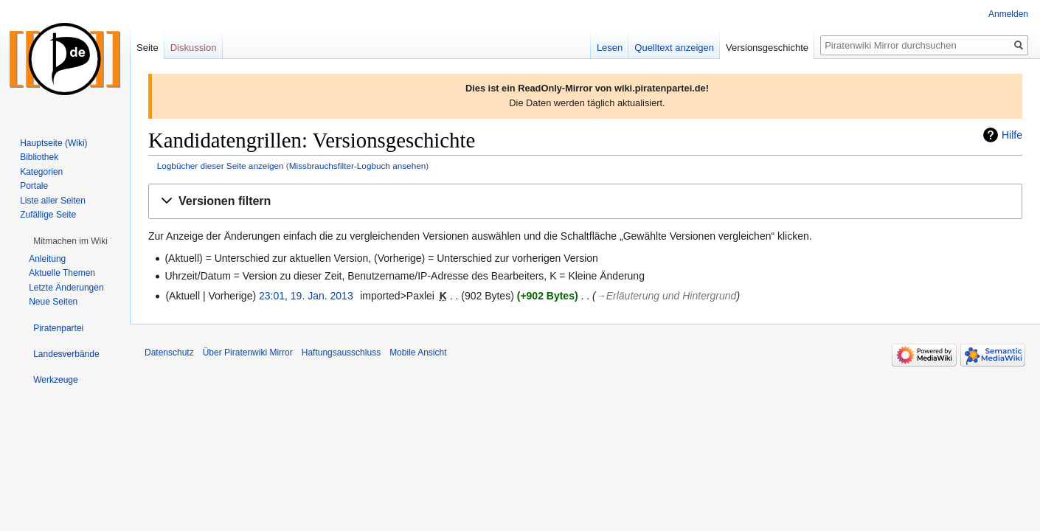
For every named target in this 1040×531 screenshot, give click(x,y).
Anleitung (47, 259)
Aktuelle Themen (62, 273)
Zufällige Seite (48, 214)
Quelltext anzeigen (674, 47)
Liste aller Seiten (53, 200)
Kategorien (41, 172)
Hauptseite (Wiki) (53, 143)
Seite (147, 47)
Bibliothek (39, 157)
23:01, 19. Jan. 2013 (306, 296)
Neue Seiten (53, 301)
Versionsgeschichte (767, 47)
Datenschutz (169, 352)
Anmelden (1008, 14)
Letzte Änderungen (66, 287)
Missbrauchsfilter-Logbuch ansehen (357, 165)
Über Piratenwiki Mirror (248, 352)
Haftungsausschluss (341, 352)
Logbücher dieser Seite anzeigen (220, 165)
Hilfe (1012, 135)
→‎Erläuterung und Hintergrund (666, 296)
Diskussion (193, 47)
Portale (34, 186)
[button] (585, 201)
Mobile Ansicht (417, 352)
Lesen (610, 47)
